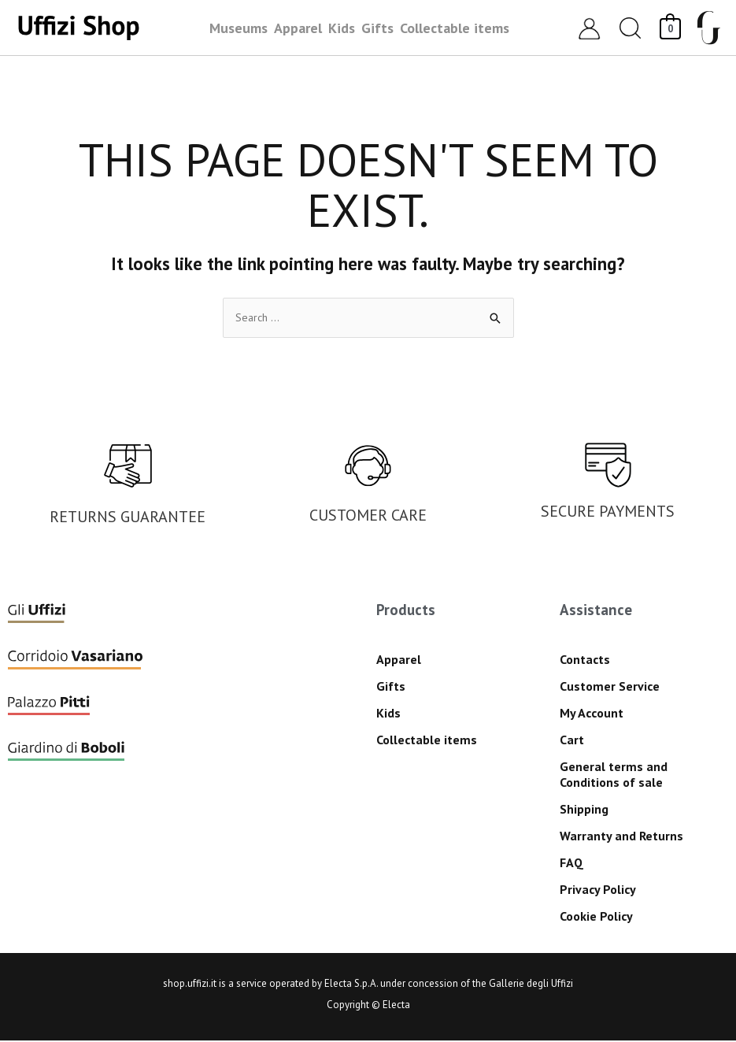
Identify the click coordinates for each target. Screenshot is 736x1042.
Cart (572, 740)
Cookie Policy (596, 917)
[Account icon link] (589, 28)
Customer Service (610, 687)
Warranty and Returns (621, 836)
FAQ (571, 863)
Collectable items (426, 740)
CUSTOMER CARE (368, 516)
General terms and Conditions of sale (614, 775)
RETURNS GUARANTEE (127, 518)
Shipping (584, 810)
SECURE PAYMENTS (608, 512)
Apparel (398, 660)
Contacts (585, 660)
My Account (591, 713)
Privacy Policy (598, 890)
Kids (388, 713)
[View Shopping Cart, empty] (670, 27)
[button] (630, 28)
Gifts (390, 687)
